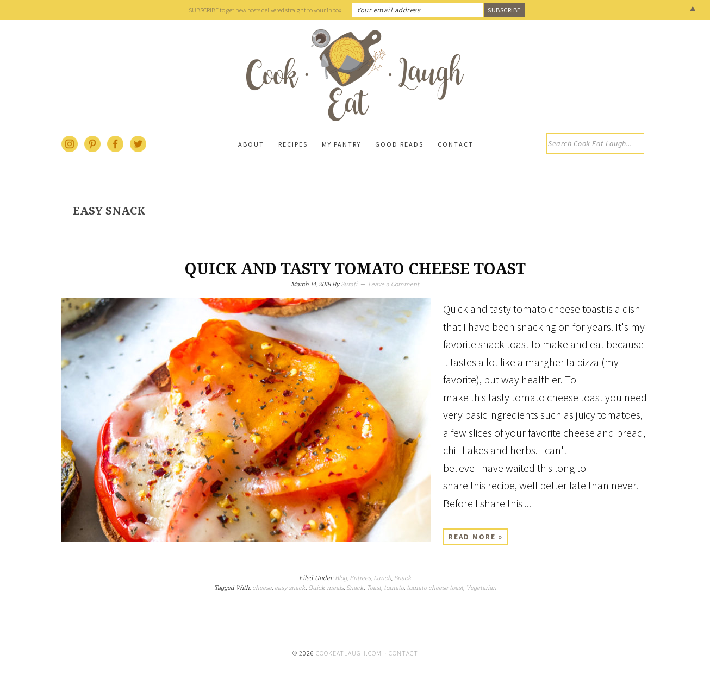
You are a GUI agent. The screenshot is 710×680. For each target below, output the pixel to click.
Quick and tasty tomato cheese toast (355, 269)
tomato (394, 587)
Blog (341, 578)
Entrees (360, 578)
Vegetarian (481, 587)
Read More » (476, 537)
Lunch (382, 578)
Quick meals (326, 587)
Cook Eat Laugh (355, 74)
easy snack (290, 587)
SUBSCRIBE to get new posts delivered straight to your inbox (265, 10)
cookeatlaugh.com (349, 653)
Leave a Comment (393, 284)
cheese (262, 587)
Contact (403, 653)
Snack (403, 578)
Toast (373, 587)
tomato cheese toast (435, 587)
